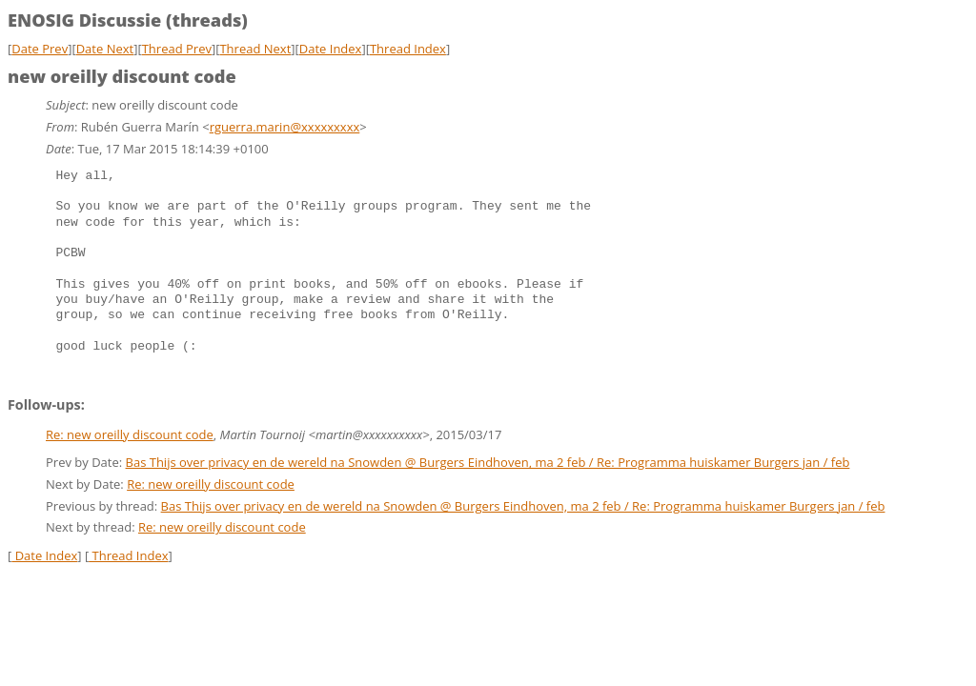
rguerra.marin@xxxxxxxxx (285, 126)
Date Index (330, 48)
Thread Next (255, 48)
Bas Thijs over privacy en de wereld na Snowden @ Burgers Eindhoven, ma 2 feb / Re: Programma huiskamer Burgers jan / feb (488, 462)
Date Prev (39, 48)
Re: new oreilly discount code (130, 434)
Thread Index (408, 48)
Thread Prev (177, 48)
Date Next (105, 48)
